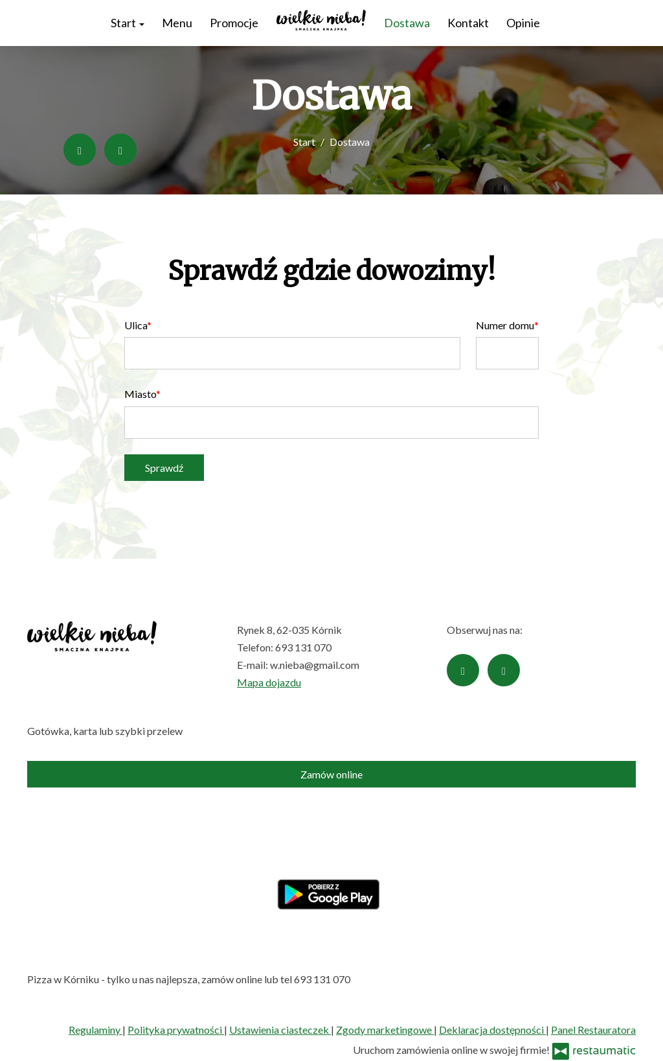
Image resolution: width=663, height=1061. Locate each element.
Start (127, 23)
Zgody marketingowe (385, 1029)
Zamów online (331, 774)
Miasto (140, 394)
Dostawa (407, 23)
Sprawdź (164, 467)
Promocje (234, 23)
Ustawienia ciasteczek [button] (280, 1029)
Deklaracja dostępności (492, 1029)
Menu (177, 23)
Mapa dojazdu (269, 682)
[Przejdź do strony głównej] (321, 20)
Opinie (523, 23)
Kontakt (468, 23)
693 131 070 (303, 647)
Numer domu (505, 325)
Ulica (135, 325)
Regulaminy (95, 1029)
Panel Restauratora (593, 1029)
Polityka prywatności (176, 1029)
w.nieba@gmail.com (314, 665)
